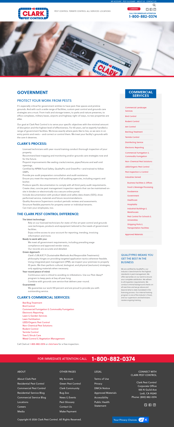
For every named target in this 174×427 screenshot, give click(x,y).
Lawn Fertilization (31, 319)
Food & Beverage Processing (140, 187)
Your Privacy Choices (125, 420)
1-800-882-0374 (143, 16)
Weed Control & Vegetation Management (44, 338)
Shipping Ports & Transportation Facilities (138, 226)
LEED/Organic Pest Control (36, 322)
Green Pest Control (70, 383)
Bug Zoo (64, 393)
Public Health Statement (102, 403)
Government (133, 195)
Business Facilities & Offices (139, 182)
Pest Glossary (129, 1)
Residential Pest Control (30, 383)
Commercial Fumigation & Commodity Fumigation (48, 309)
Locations (105, 11)
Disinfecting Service (134, 142)
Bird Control (29, 305)
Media (21, 411)
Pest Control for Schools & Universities (139, 218)
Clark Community (69, 388)
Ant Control (130, 126)
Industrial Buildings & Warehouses (137, 210)
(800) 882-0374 (148, 397)
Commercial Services (141, 93)
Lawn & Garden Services (35, 315)
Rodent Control (30, 328)
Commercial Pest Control (31, 388)
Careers (21, 406)
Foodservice (132, 191)
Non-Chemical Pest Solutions (37, 325)
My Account (116, 1)
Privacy (98, 383)
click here (53, 344)
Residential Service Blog (31, 393)
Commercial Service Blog (31, 397)
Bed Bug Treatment (32, 302)
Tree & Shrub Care (32, 335)
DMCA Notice (102, 388)
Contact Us (151, 1)
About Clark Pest (26, 379)
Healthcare (132, 200)
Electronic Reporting (33, 312)
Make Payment (68, 411)
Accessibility (101, 397)
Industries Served (133, 177)
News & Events (68, 397)
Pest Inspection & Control (136, 171)
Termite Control (30, 332)
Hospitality (132, 204)
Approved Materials (134, 234)
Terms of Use (101, 379)
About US (141, 1)
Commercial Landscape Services (135, 109)
